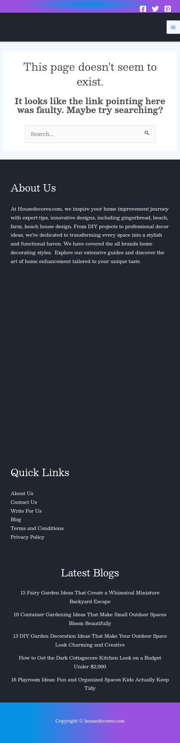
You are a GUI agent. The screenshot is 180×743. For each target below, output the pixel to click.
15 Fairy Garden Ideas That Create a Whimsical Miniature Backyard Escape (90, 596)
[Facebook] (143, 9)
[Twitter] (155, 9)
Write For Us (26, 511)
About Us (22, 493)
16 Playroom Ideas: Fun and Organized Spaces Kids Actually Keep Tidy (90, 683)
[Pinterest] (167, 9)
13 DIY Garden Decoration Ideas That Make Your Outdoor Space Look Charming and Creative (90, 640)
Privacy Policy (27, 537)
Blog (16, 519)
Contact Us (24, 502)
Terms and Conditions (37, 528)
